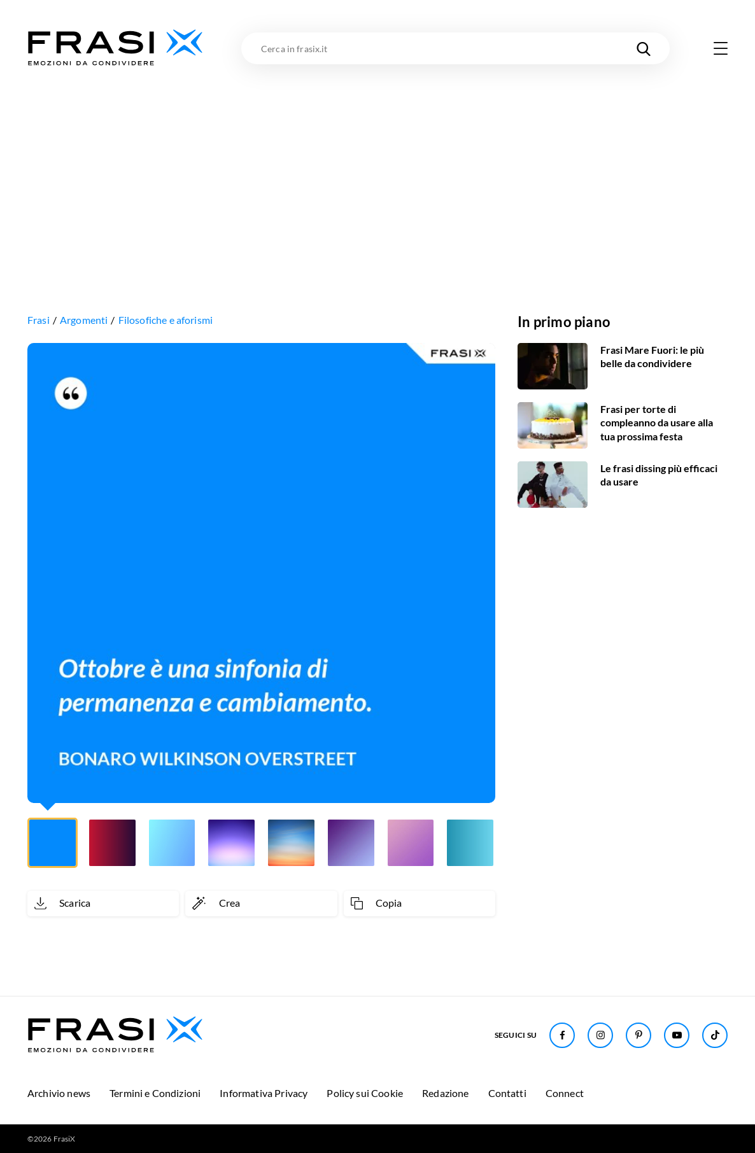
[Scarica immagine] (103, 903)
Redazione (445, 1093)
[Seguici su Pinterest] (638, 1035)
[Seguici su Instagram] (600, 1035)
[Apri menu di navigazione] (720, 48)
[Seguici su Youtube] (676, 1035)
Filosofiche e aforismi (165, 320)
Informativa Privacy (263, 1093)
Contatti (507, 1093)
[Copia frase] (419, 903)
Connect (565, 1093)
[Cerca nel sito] (643, 48)
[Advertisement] (377, 163)
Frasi (38, 320)
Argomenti (84, 320)
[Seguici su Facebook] (562, 1035)
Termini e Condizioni (155, 1093)
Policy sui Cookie (365, 1093)
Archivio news (58, 1093)
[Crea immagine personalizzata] (261, 903)
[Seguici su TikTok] (715, 1035)
